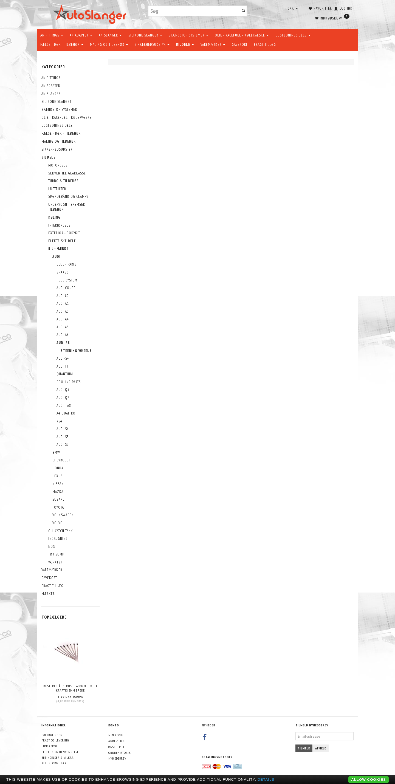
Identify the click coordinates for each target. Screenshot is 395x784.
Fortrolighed (51, 735)
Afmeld (321, 748)
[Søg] (244, 11)
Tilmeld (304, 748)
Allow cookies (368, 779)
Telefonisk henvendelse (60, 752)
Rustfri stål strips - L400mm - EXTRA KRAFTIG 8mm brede (70, 688)
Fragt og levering (55, 740)
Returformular (53, 763)
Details (266, 779)
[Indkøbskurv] (331, 18)
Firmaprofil (50, 746)
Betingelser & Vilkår (57, 757)
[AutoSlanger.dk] (90, 13)
